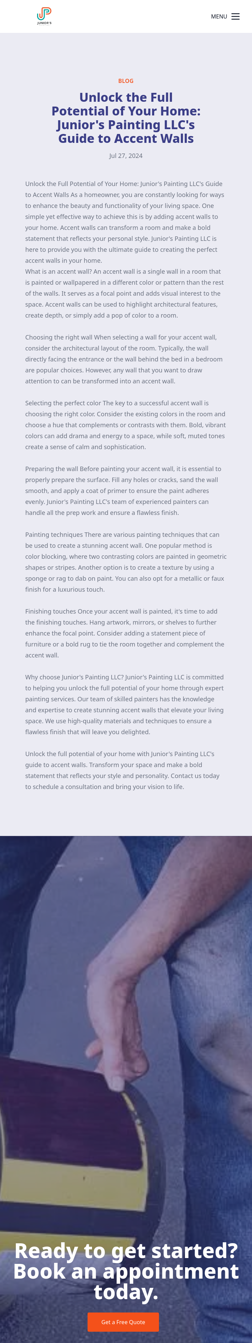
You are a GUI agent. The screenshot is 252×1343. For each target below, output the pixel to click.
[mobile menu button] (235, 16)
